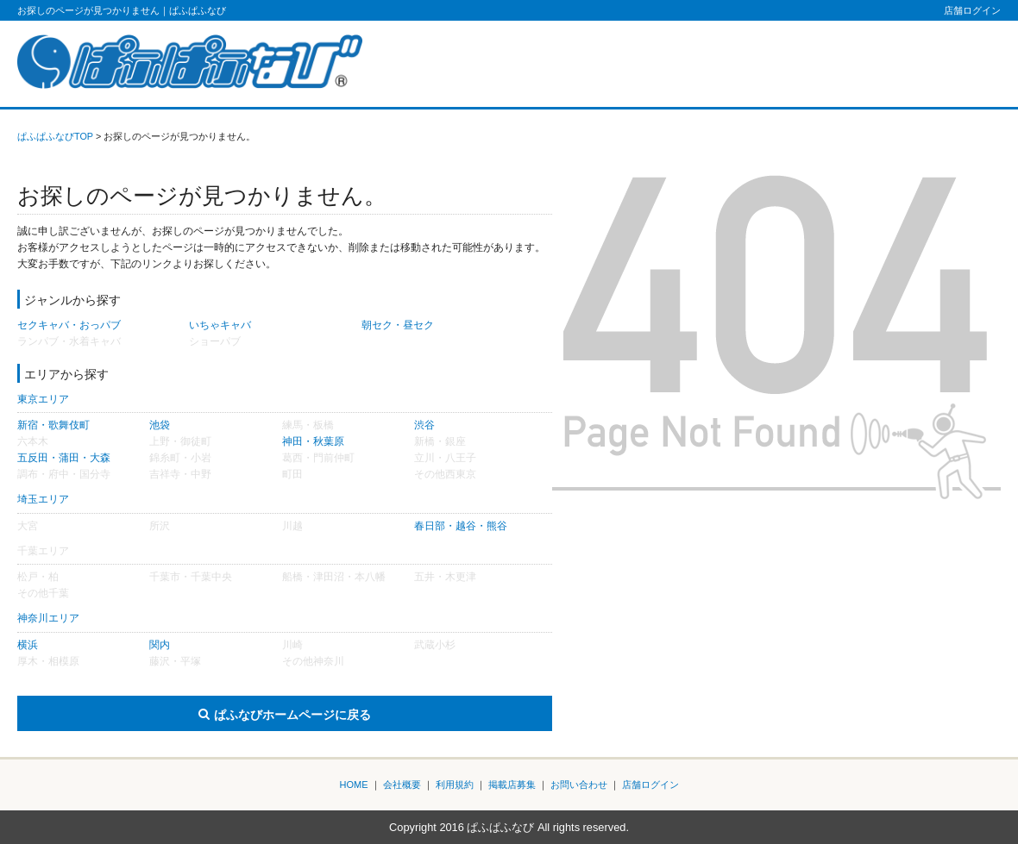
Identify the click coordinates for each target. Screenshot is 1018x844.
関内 (159, 645)
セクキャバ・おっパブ (69, 325)
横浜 (27, 645)
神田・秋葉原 (313, 441)
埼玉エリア (43, 499)
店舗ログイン (972, 10)
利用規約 (455, 784)
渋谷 (424, 425)
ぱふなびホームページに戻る (292, 715)
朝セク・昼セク (397, 325)
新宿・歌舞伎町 (53, 425)
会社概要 (402, 784)
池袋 (159, 425)
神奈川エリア (48, 618)
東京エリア (43, 399)
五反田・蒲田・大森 (63, 458)
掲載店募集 (512, 784)
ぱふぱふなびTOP (55, 136)
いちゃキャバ (220, 325)
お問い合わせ (578, 784)
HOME (354, 784)
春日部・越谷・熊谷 (460, 526)
